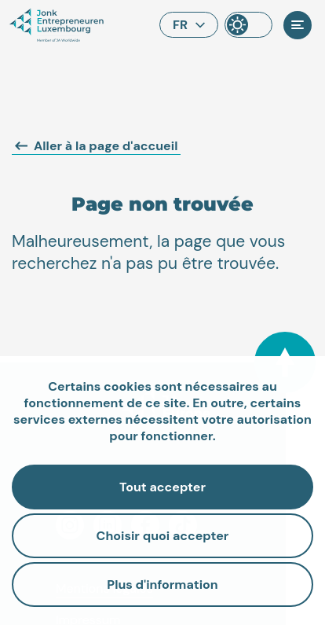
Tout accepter (162, 487)
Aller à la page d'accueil (96, 146)
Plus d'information (162, 584)
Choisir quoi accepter (163, 536)
